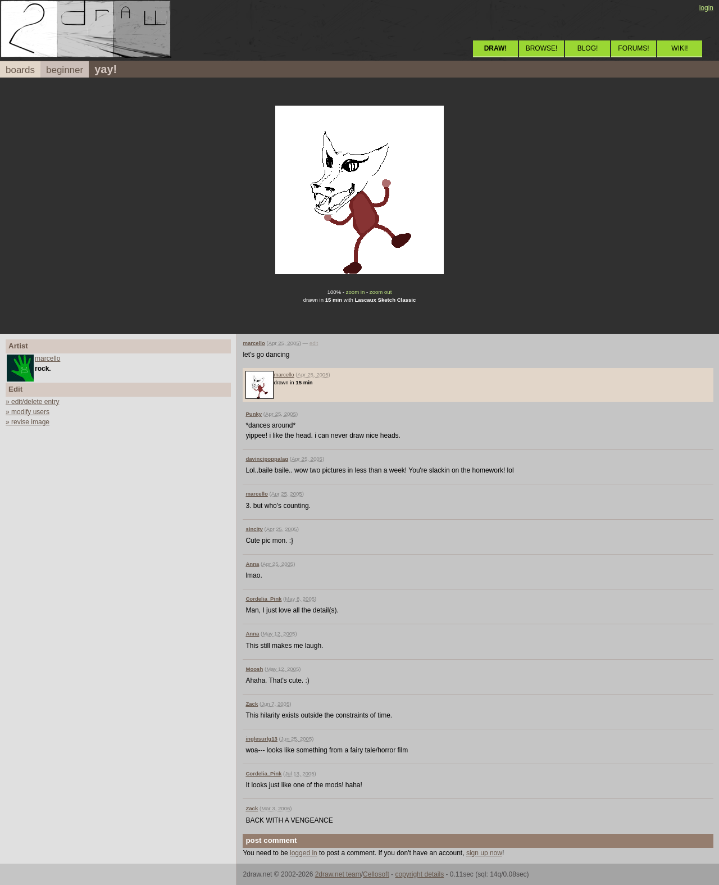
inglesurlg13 (261, 739)
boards (20, 70)
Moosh (254, 669)
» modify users (27, 412)
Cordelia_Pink (263, 599)
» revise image (27, 422)
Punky (253, 414)
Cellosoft (376, 874)
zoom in (355, 292)
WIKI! (679, 48)
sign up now (484, 853)
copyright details (419, 874)
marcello (47, 358)
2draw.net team (338, 874)
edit (314, 343)
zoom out (381, 292)
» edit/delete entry (32, 402)
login (706, 8)
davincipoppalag (266, 459)
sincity (253, 529)
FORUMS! (633, 48)
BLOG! (587, 48)
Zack (251, 704)
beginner (64, 70)
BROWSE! (542, 48)
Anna (252, 564)
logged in (303, 853)
